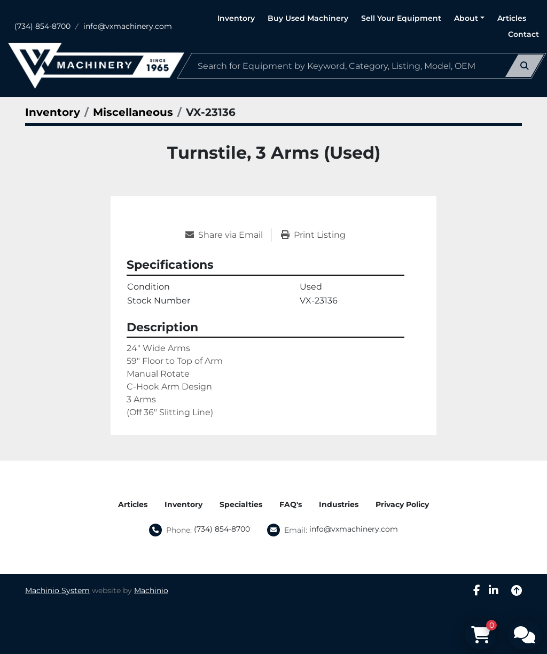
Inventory (236, 18)
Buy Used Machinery (308, 18)
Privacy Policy (402, 504)
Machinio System (57, 590)
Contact (523, 34)
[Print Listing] (313, 235)
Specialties (241, 504)
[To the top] (516, 590)
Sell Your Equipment (401, 18)
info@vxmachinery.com (127, 26)
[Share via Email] (228, 235)
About (466, 18)
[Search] (361, 65)
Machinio (151, 590)
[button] (469, 18)
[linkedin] (494, 590)
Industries (338, 504)
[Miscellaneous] (133, 112)
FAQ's (290, 504)
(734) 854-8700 (42, 26)
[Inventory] (52, 112)
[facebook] (477, 590)
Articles (511, 18)
